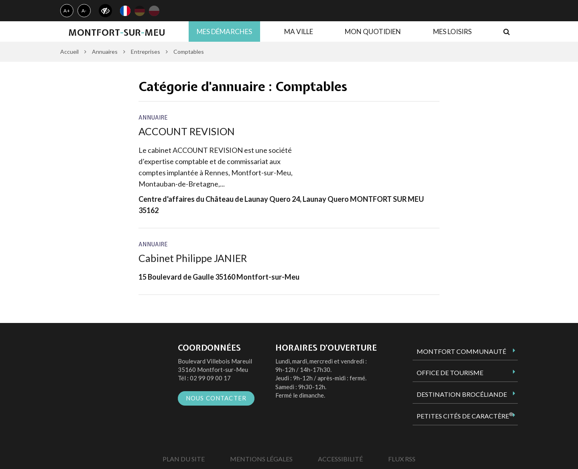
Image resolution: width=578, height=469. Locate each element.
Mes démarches (224, 31)
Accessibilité (340, 459)
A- (84, 11)
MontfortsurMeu (116, 32)
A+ (66, 11)
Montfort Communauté (461, 351)
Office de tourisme (450, 372)
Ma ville (298, 31)
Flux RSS (401, 459)
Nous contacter (216, 398)
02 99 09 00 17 (210, 378)
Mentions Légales (261, 459)
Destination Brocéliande (462, 394)
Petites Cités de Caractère (465, 416)
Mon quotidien (373, 31)
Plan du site (184, 459)
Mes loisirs (452, 31)
